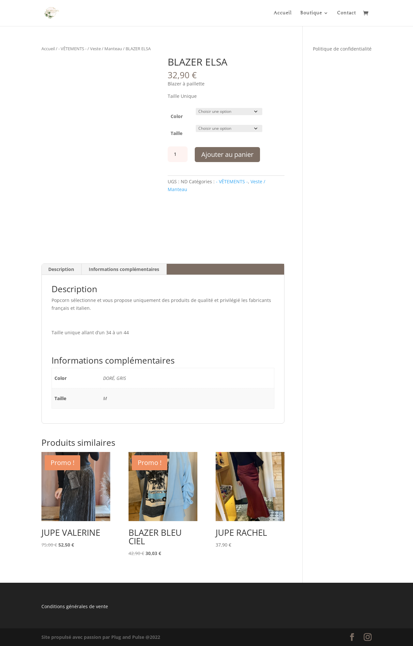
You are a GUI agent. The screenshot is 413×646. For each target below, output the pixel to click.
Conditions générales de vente (74, 606)
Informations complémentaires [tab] (124, 269)
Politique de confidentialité (342, 49)
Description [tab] (61, 269)
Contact (346, 13)
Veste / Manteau (106, 49)
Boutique (311, 13)
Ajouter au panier (227, 154)
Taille (176, 133)
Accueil (283, 13)
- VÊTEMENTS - (72, 49)
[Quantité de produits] (177, 154)
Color (177, 116)
